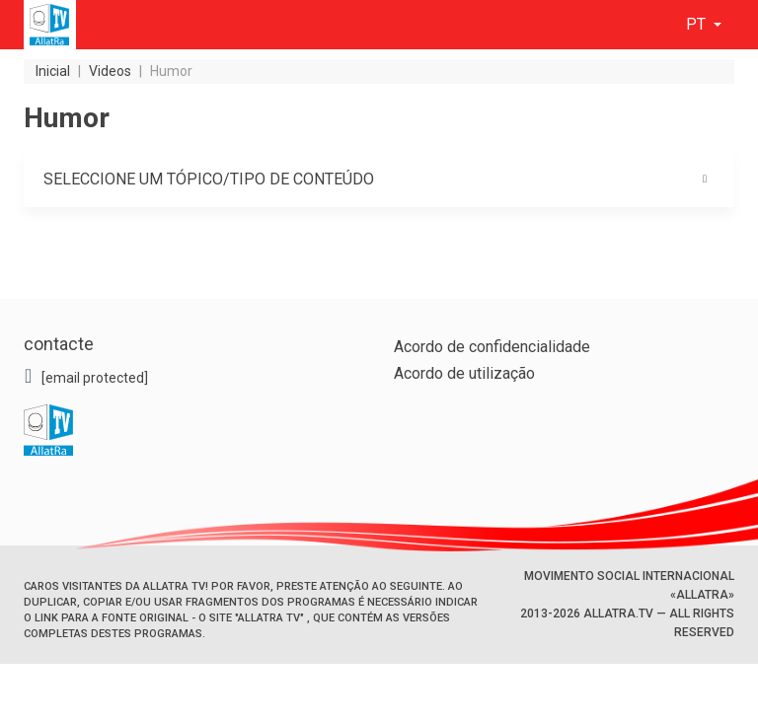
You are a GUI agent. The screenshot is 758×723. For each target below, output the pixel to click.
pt (698, 24)
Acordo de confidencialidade (492, 346)
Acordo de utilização (464, 373)
